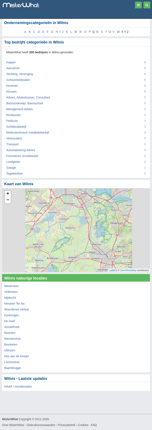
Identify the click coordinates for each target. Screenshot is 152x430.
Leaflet (112, 270)
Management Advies (19, 109)
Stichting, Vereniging (19, 74)
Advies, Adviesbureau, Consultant (28, 97)
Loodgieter (13, 161)
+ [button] (7, 194)
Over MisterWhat (13, 425)
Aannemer (13, 68)
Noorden (9, 332)
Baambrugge (12, 368)
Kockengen (11, 315)
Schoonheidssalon (18, 80)
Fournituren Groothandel (22, 156)
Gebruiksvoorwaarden (41, 425)
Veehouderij (14, 138)
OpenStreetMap (128, 270)
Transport (12, 144)
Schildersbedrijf (16, 126)
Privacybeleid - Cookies (73, 425)
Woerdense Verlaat (16, 309)
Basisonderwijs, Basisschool (24, 103)
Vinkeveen (11, 291)
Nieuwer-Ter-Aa (14, 303)
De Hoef (9, 321)
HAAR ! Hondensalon (18, 386)
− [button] (7, 200)
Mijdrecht (10, 297)
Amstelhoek (11, 327)
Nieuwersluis (12, 338)
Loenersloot (11, 362)
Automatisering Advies (20, 150)
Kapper (11, 62)
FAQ (94, 425)
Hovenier (12, 85)
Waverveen (11, 286)
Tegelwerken (14, 173)
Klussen (11, 91)
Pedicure (12, 120)
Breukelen (10, 344)
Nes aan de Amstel (16, 356)
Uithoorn (9, 350)
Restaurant (13, 115)
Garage (11, 167)
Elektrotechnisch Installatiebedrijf (27, 132)
